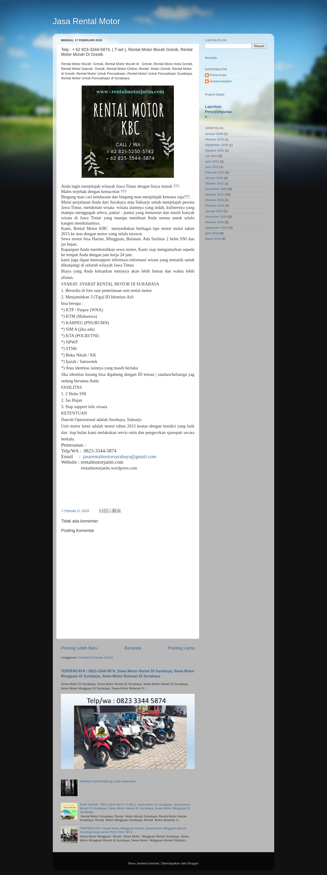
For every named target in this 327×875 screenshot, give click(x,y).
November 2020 (216, 189)
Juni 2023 (212, 167)
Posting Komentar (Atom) (95, 657)
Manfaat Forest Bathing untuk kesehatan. (108, 781)
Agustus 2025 (214, 150)
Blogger (193, 863)
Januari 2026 (214, 134)
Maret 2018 (213, 238)
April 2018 (212, 233)
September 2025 (216, 145)
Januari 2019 (214, 211)
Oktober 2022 (214, 183)
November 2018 (216, 216)
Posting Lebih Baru (79, 648)
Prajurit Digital (214, 94)
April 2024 (212, 161)
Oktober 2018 (214, 222)
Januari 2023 (214, 178)
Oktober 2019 (214, 200)
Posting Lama (181, 648)
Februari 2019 (214, 205)
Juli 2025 (211, 156)
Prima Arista (218, 75)
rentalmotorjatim (221, 81)
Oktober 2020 (214, 194)
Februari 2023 (214, 172)
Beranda (133, 648)
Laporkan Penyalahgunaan (218, 112)
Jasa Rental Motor (86, 21)
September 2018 (216, 227)
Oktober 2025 (214, 139)
